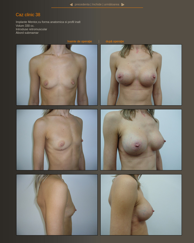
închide (96, 4)
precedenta (82, 4)
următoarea (111, 4)
